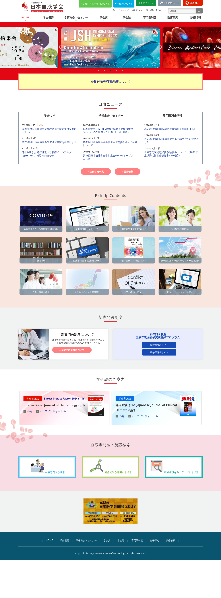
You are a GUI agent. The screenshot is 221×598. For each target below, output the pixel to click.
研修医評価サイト (159, 352)
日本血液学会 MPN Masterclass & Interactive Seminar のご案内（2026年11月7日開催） (108, 130)
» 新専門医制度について (71, 349)
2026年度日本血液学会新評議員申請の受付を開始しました (49, 130)
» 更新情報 (127, 171)
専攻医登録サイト (159, 345)
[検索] (199, 10)
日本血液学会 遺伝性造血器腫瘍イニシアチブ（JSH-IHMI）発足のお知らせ (46, 154)
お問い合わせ (155, 10)
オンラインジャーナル (53, 411)
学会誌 (120, 540)
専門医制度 (137, 540)
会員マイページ (145, 3)
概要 (29, 411)
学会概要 (64, 540)
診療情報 (170, 540)
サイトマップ (122, 10)
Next (162, 49)
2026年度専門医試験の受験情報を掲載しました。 (171, 129)
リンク (139, 10)
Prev (60, 49)
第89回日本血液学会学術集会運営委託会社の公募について (110, 143)
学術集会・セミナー (86, 540)
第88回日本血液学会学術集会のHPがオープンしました (109, 157)
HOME (49, 540)
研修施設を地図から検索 (110, 465)
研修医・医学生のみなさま (96, 3)
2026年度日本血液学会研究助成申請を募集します (49, 142)
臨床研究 (154, 540)
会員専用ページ (171, 2)
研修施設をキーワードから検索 (174, 465)
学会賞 (107, 540)
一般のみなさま (125, 3)
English (194, 2)
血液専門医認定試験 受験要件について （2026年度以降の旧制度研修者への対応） (171, 154)
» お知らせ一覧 (96, 171)
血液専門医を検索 (47, 465)
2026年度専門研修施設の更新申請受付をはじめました (171, 140)
